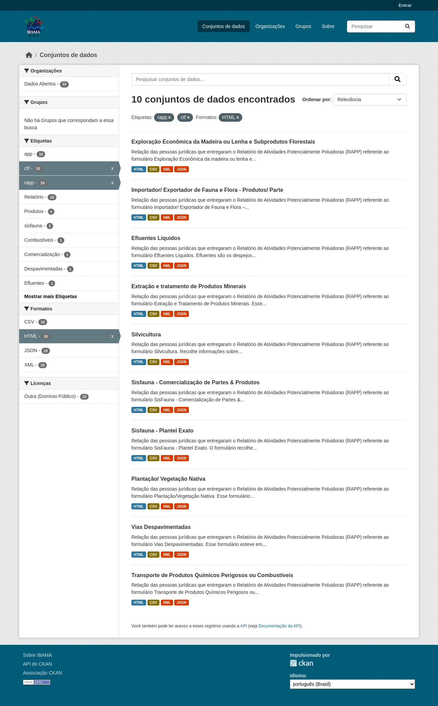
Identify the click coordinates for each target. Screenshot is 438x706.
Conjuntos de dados (223, 26)
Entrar (405, 5)
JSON (181, 169)
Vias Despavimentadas (161, 527)
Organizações (270, 26)
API (243, 626)
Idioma (297, 675)
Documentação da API (279, 626)
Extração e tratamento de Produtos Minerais (188, 286)
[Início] (29, 55)
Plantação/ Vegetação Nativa (168, 479)
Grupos (303, 26)
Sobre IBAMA (37, 655)
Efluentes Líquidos (155, 238)
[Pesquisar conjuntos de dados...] (381, 26)
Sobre (328, 26)
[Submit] (407, 26)
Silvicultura (146, 334)
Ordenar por (316, 99)
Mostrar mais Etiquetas (50, 296)
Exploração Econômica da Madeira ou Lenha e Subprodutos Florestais (223, 142)
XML (167, 169)
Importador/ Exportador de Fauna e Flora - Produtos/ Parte (207, 190)
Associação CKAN (42, 673)
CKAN (301, 663)
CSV (153, 169)
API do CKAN (37, 664)
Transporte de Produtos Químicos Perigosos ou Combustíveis (212, 575)
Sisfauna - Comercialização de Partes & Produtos (195, 382)
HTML (139, 169)
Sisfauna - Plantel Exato (162, 431)
